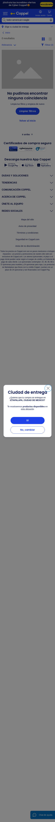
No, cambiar (27, 430)
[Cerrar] (48, 388)
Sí (27, 420)
